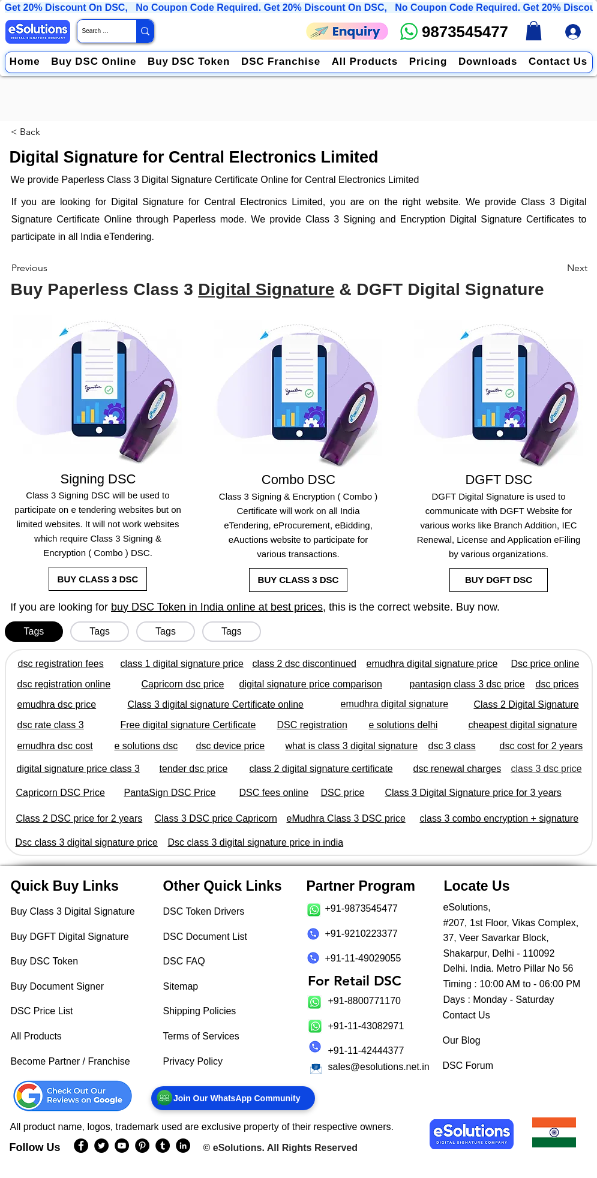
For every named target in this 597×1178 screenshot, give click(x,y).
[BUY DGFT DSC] (498, 580)
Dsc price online (545, 664)
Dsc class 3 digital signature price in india (256, 842)
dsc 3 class (452, 746)
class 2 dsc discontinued (304, 664)
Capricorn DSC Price (60, 793)
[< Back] (30, 132)
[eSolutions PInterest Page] (142, 1145)
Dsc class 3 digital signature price (87, 842)
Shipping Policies (199, 1011)
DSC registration (312, 725)
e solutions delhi (403, 725)
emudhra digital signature (395, 704)
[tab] (34, 631)
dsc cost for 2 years (541, 746)
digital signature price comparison (310, 684)
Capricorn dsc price (183, 684)
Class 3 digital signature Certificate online (216, 704)
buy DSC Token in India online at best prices (217, 607)
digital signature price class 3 (78, 769)
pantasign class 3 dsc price (467, 684)
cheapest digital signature (523, 725)
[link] (534, 30)
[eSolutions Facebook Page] (81, 1145)
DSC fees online (274, 793)
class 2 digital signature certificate (321, 769)
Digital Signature (266, 289)
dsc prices (557, 684)
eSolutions (237, 1148)
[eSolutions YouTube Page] (122, 1145)
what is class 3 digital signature (352, 746)
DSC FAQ (184, 961)
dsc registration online (64, 684)
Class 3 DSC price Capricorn (216, 818)
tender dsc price (194, 769)
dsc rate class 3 (50, 725)
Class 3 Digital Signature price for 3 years (473, 793)
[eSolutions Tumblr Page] (162, 1145)
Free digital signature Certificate (188, 725)
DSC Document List (205, 936)
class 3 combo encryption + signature (499, 818)
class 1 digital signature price (182, 664)
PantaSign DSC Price (170, 793)
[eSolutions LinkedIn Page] (183, 1145)
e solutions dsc (146, 746)
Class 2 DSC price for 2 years (79, 818)
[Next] (557, 268)
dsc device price (230, 746)
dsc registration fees (61, 664)
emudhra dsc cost (55, 746)
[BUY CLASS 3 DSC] (98, 579)
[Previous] (51, 268)
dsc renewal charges (457, 769)
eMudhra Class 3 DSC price (346, 818)
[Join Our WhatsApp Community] (233, 1098)
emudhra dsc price (57, 704)
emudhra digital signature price (432, 664)
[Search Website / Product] (96, 31)
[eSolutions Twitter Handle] (101, 1145)
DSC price (343, 793)
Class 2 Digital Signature (526, 704)
